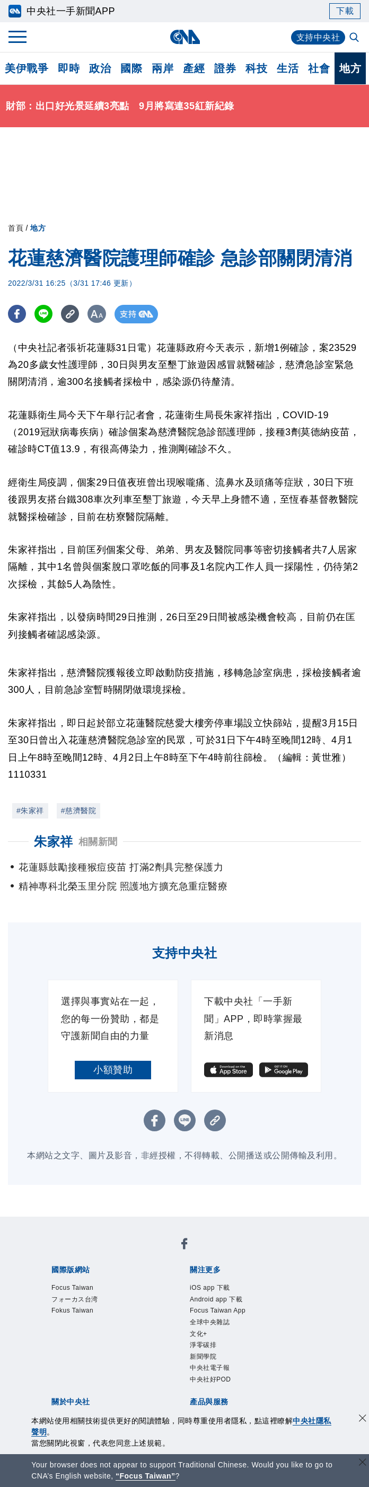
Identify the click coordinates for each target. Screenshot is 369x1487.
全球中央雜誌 (210, 1322)
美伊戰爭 (26, 68)
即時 (69, 68)
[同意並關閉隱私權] (362, 1419)
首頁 (15, 228)
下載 (345, 10)
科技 (256, 68)
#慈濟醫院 (78, 810)
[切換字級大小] (98, 314)
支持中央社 (318, 37)
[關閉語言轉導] (362, 1463)
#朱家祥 (30, 810)
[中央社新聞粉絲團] (184, 1245)
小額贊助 (113, 1069)
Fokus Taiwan (72, 1310)
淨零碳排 (203, 1345)
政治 (100, 68)
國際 (131, 68)
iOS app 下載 (210, 1287)
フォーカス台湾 (74, 1299)
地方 (350, 68)
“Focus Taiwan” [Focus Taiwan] (145, 1476)
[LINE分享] (44, 314)
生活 (287, 68)
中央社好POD (210, 1379)
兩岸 (162, 68)
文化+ (198, 1334)
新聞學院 (203, 1356)
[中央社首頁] (184, 36)
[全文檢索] (355, 38)
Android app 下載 (216, 1299)
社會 (319, 68)
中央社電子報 (210, 1367)
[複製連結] (71, 314)
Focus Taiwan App (217, 1310)
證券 (225, 68)
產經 (194, 68)
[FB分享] (17, 314)
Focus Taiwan (72, 1287)
